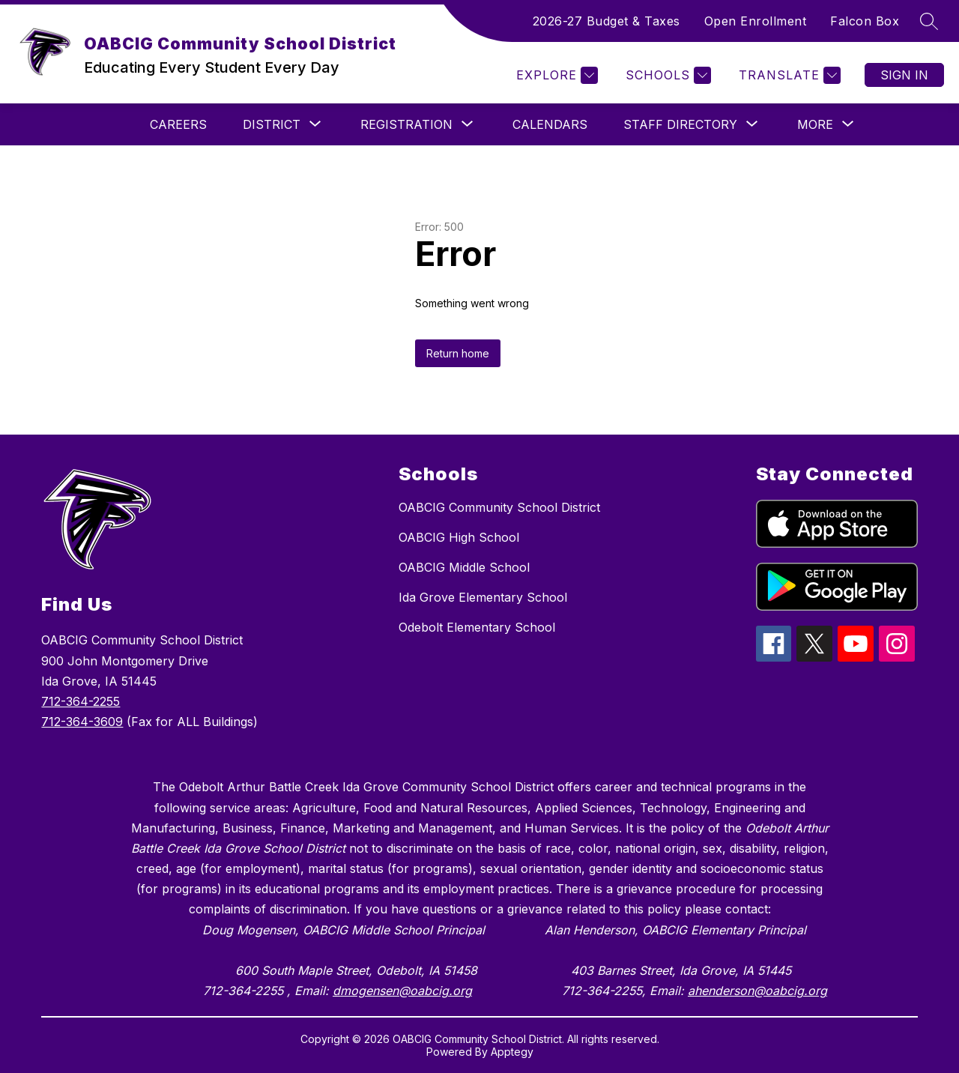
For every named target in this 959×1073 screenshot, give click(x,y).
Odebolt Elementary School (477, 627)
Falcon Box (864, 20)
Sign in (904, 74)
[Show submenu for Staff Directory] (680, 124)
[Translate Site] (788, 75)
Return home (457, 353)
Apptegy (512, 1051)
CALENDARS (549, 124)
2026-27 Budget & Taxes (606, 20)
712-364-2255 (80, 701)
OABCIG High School (459, 537)
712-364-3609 (82, 721)
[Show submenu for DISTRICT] (271, 124)
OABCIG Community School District (499, 507)
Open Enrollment (755, 20)
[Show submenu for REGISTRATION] (406, 124)
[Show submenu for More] (815, 124)
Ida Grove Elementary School (483, 597)
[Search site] (929, 21)
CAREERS (178, 124)
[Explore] (555, 75)
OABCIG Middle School (464, 567)
